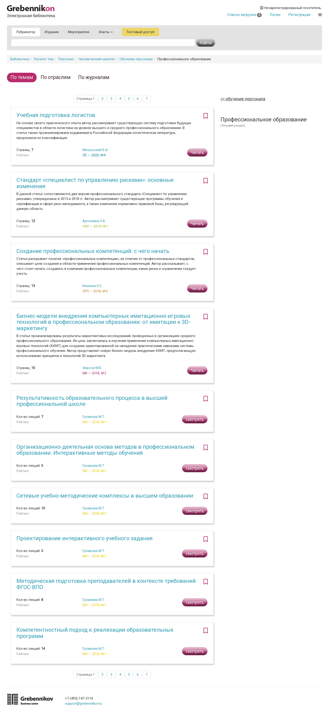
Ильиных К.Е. (92, 286)
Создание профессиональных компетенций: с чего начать (92, 251)
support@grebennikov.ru (83, 703)
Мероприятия (78, 32)
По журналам (93, 77)
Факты (106, 32)
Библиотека (19, 59)
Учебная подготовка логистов (55, 115)
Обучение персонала (136, 59)
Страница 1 (86, 99)
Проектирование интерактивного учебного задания (84, 538)
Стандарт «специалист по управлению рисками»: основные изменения (95, 183)
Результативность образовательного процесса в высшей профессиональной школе (91, 401)
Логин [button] (275, 15)
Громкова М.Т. (94, 417)
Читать (197, 152)
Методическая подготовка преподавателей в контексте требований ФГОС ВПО (106, 584)
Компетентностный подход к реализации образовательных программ (94, 633)
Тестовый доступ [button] (140, 32)
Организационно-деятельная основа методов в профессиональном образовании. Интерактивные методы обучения (105, 450)
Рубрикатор (25, 32)
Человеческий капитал (96, 59)
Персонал (66, 59)
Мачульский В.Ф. (96, 150)
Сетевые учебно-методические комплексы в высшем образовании (104, 495)
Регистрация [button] (299, 15)
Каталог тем (43, 59)
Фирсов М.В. (92, 368)
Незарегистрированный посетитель (290, 8)
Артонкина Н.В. (94, 221)
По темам (21, 77)
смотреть (195, 419)
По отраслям (56, 77)
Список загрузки (244, 15)
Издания (52, 32)
